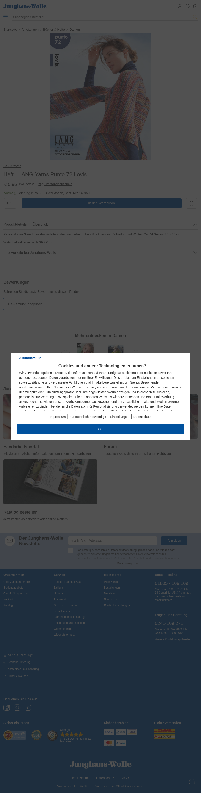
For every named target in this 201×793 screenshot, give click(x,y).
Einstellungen (119, 417)
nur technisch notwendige (88, 417)
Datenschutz (142, 417)
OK (100, 429)
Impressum (58, 417)
